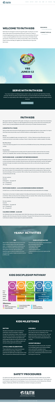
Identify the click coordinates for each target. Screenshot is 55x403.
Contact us (45, 34)
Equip (43, 1)
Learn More (27, 76)
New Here (27, 1)
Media (40, 1)
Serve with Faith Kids (47, 29)
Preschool (50, 1)
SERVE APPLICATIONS (27, 103)
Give (46, 1)
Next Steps (31, 1)
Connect (36, 1)
